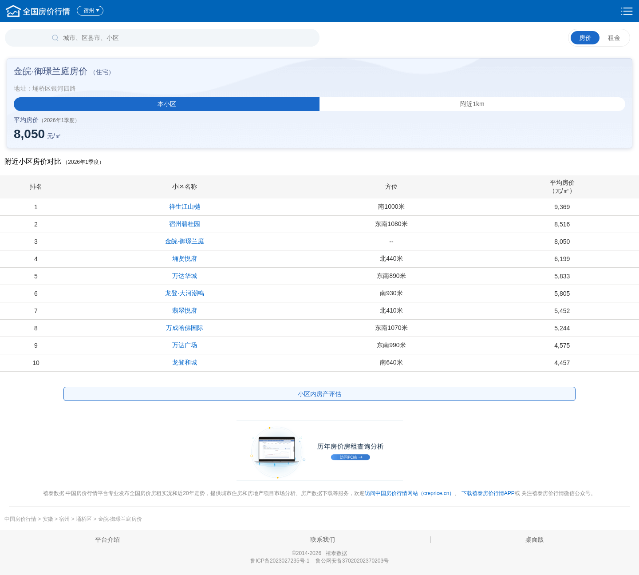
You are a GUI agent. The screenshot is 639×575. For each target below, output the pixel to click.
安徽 (48, 519)
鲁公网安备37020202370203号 (352, 561)
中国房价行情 (21, 519)
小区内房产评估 (319, 393)
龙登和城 (184, 362)
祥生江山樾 (184, 206)
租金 (614, 37)
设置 (627, 11)
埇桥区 (84, 519)
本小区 (167, 103)
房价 (585, 37)
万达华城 (184, 275)
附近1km (472, 103)
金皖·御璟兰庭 (184, 241)
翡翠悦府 (184, 310)
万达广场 (184, 345)
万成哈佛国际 (184, 327)
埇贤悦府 (184, 258)
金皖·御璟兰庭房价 (120, 519)
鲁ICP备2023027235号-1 (279, 561)
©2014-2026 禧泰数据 (319, 553)
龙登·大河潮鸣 (184, 293)
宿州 (91, 11)
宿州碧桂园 (184, 223)
